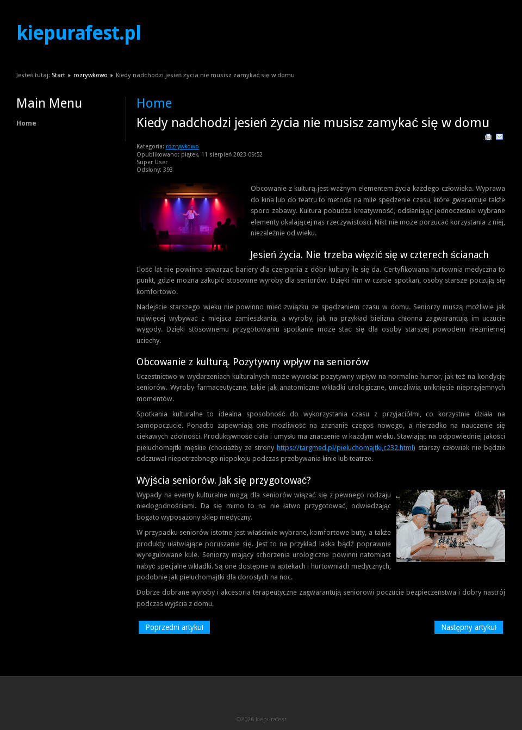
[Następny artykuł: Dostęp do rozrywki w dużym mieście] (468, 627)
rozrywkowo (90, 75)
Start (58, 75)
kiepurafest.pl (78, 33)
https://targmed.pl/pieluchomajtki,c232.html (345, 448)
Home (26, 123)
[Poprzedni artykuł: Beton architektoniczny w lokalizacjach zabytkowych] (174, 627)
